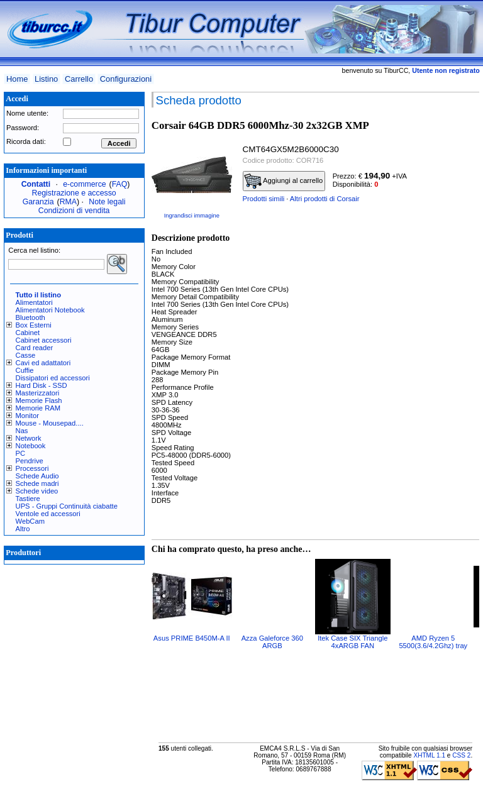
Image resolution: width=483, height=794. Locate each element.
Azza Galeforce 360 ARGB (272, 641)
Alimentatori (34, 302)
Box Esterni (34, 325)
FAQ (120, 184)
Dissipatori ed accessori (53, 378)
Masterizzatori (38, 393)
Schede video (37, 491)
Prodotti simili (264, 198)
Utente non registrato (445, 70)
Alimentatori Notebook (50, 310)
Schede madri (37, 483)
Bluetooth (30, 317)
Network (29, 438)
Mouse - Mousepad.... (50, 423)
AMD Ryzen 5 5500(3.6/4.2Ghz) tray (433, 641)
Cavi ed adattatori (43, 363)
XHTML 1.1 (429, 755)
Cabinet (28, 332)
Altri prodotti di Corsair (325, 198)
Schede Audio (37, 476)
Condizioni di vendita (74, 210)
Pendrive (29, 461)
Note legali (107, 201)
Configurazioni (126, 79)
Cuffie (25, 370)
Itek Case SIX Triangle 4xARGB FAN (352, 641)
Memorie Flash (39, 400)
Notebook (31, 445)
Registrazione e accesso (74, 193)
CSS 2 (461, 755)
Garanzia (38, 201)
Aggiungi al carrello (283, 181)
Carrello (79, 79)
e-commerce (84, 184)
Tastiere (28, 498)
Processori (32, 468)
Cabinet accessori (44, 340)
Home (17, 79)
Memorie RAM (38, 408)
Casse (26, 355)
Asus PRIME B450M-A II (191, 638)
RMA (68, 201)
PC (21, 453)
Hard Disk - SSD (41, 385)
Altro (23, 528)
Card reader (34, 347)
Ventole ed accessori (48, 513)
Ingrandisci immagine (191, 215)
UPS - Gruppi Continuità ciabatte (67, 506)
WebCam (30, 521)
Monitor (27, 415)
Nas (22, 430)
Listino (46, 79)
